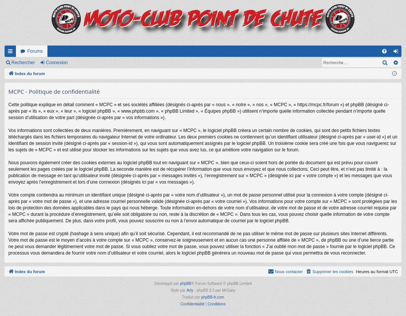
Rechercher (23, 62)
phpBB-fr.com (212, 297)
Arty (190, 290)
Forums (35, 51)
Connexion (57, 62)
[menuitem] (384, 51)
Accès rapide (12, 53)
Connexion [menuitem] (397, 53)
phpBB (185, 283)
